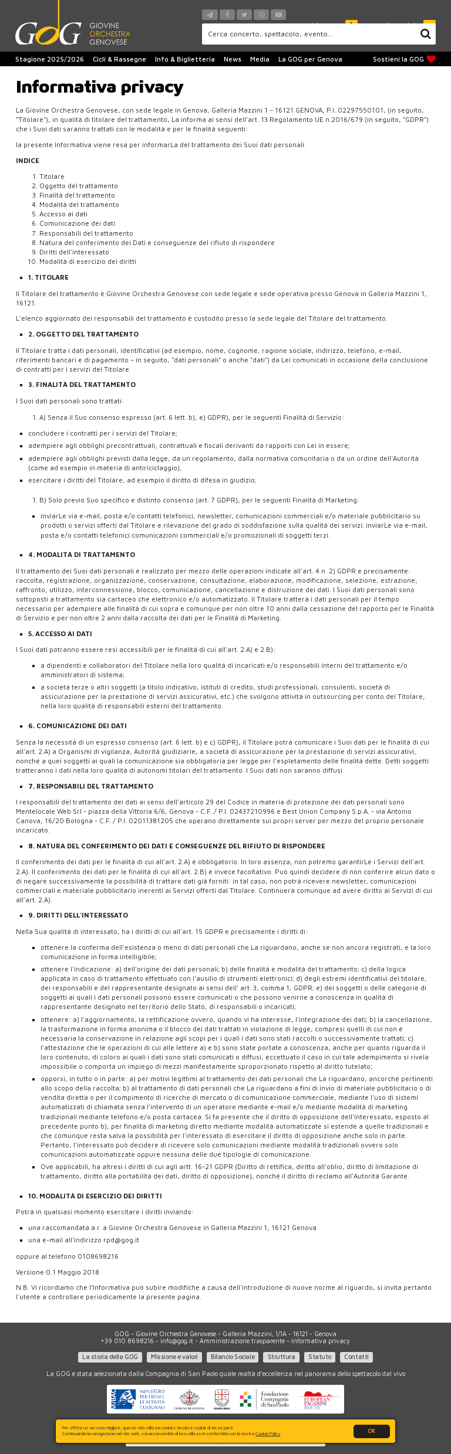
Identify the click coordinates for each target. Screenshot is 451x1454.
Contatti (356, 1356)
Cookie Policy (267, 1433)
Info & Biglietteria (185, 59)
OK (371, 1431)
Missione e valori (174, 1356)
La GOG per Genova (310, 59)
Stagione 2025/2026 (49, 59)
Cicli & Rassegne (119, 59)
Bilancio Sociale (232, 1356)
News (232, 59)
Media (260, 59)
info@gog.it (176, 1340)
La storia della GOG (110, 1356)
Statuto (319, 1356)
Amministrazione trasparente (242, 1340)
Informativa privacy (320, 1340)
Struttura (281, 1356)
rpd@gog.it (121, 1240)
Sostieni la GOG (404, 59)
